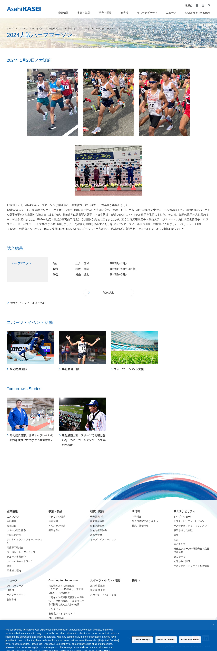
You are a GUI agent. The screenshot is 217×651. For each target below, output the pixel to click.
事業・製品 (83, 12)
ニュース (171, 12)
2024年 (86, 28)
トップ (10, 28)
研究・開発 (105, 12)
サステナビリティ (147, 12)
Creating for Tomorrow (197, 12)
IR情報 (124, 12)
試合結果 (72, 28)
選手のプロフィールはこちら (28, 304)
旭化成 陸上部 (56, 28)
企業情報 (63, 12)
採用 (188, 5)
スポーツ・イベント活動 (31, 28)
